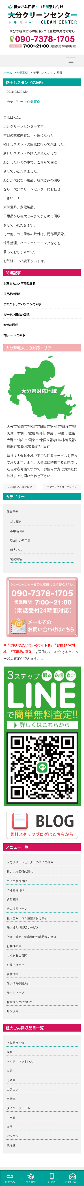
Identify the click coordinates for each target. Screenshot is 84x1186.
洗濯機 (11, 1145)
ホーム (7, 72)
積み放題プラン (17, 909)
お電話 (51, 1178)
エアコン (12, 1089)
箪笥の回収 (10, 325)
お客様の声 (14, 946)
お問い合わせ (15, 965)
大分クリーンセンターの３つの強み (30, 862)
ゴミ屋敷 (16, 521)
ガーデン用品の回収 (16, 314)
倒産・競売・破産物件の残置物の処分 (31, 937)
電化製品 (16, 559)
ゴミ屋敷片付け (17, 881)
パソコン (12, 1136)
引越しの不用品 (20, 540)
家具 (10, 1052)
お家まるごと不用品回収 (19, 283)
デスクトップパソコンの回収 (22, 304)
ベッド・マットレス (20, 1061)
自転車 (11, 1098)
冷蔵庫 (11, 1080)
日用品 (11, 1117)
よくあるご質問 (17, 955)
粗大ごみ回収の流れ (20, 871)
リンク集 (12, 1011)
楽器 (10, 1126)
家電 (10, 1071)
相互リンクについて (20, 1002)
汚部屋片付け (15, 890)
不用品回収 (17, 531)
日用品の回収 (12, 294)
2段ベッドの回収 (14, 335)
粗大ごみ (16, 549)
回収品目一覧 (15, 1043)
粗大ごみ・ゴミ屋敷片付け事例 (27, 918)
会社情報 (12, 974)
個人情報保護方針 (18, 983)
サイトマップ (15, 992)
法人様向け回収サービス (23, 927)
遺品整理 (12, 899)
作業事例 (22, 72)
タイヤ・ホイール (18, 1108)
